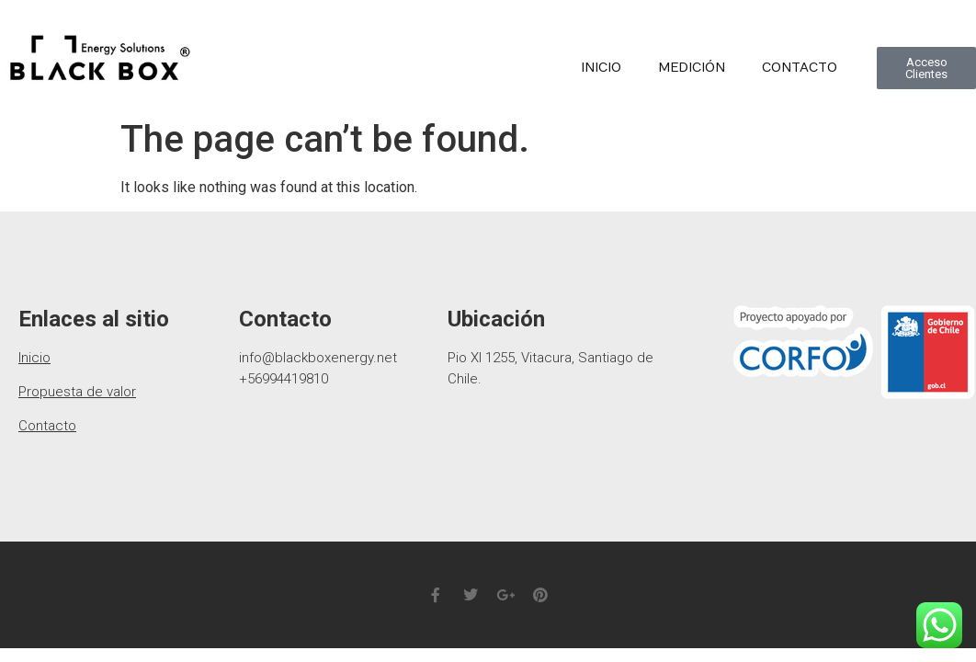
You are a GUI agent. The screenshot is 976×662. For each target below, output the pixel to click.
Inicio (601, 67)
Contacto (799, 67)
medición (691, 67)
